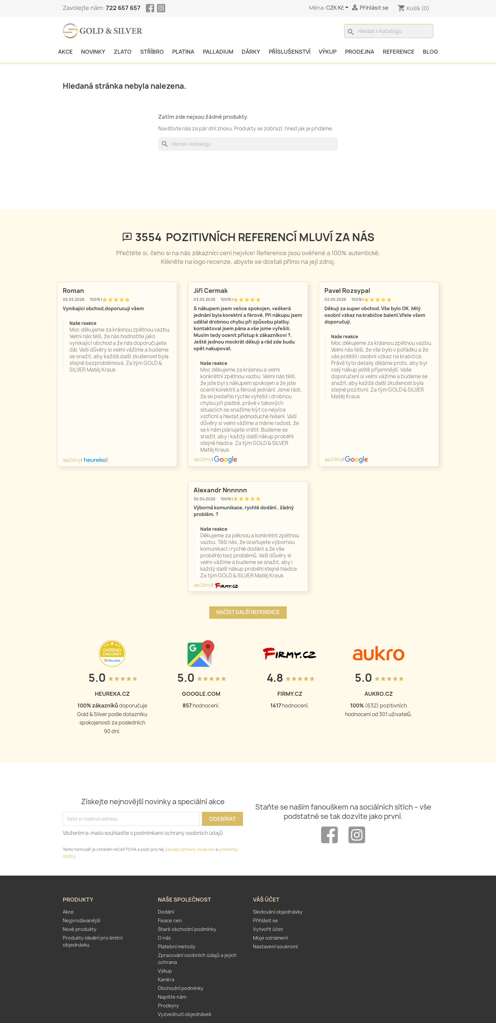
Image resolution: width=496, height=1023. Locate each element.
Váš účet (266, 899)
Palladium (218, 51)
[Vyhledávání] (388, 31)
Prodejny (168, 1005)
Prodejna (359, 51)
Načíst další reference (248, 612)
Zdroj (71, 460)
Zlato (123, 51)
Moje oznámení (270, 938)
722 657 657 (123, 8)
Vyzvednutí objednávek (184, 1014)
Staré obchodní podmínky (187, 929)
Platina (183, 51)
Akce (65, 51)
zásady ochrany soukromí (190, 849)
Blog (430, 51)
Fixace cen (170, 920)
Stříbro (152, 51)
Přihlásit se (265, 920)
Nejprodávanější (81, 920)
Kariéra (166, 979)
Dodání (166, 912)
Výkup (327, 51)
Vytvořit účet (268, 929)
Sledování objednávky (277, 912)
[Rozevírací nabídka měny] (338, 8)
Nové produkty (79, 929)
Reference (399, 51)
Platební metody (176, 946)
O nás (164, 938)
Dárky (251, 51)
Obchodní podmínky (180, 988)
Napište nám (172, 997)
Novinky (93, 51)
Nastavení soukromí (275, 946)
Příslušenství (289, 51)
